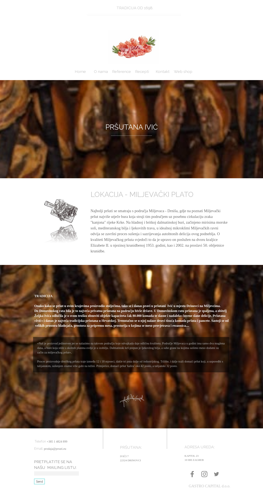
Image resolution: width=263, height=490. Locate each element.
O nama (101, 71)
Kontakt (163, 71)
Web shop (183, 71)
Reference (121, 71)
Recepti (142, 71)
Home (80, 71)
